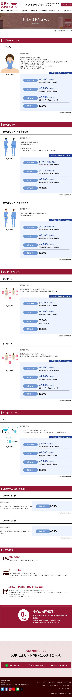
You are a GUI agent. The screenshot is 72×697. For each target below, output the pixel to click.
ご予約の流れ (33, 10)
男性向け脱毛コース (52, 685)
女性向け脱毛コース (65, 685)
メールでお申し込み (61, 665)
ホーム (3, 10)
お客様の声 (52, 10)
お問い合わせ (67, 10)
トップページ (56, 30)
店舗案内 (24, 10)
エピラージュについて (13, 10)
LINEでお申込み (14, 665)
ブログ (59, 10)
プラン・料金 (67, 682)
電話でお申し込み (37, 665)
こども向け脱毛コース (65, 688)
